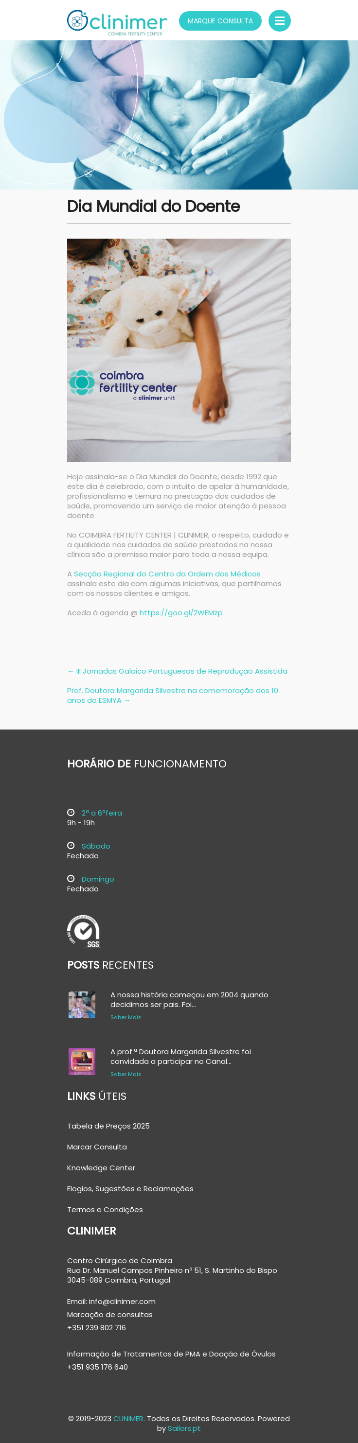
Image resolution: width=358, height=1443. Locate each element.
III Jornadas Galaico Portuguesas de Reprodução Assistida (177, 671)
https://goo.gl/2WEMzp (181, 613)
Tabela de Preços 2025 (108, 1126)
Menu (279, 21)
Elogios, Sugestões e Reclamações (130, 1189)
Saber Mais (126, 1017)
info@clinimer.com (121, 1301)
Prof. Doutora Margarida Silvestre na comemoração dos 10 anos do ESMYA (172, 695)
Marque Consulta (220, 21)
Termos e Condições (105, 1210)
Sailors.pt (184, 1428)
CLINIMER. (129, 1418)
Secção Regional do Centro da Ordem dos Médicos (167, 574)
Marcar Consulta (97, 1147)
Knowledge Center (101, 1168)
